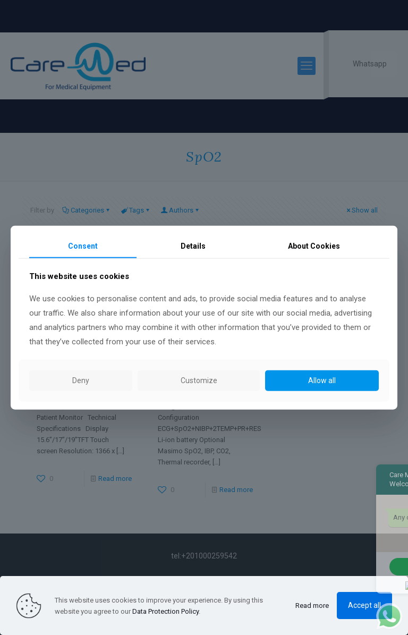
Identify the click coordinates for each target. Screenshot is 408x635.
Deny (80, 380)
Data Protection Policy (165, 611)
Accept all (364, 605)
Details (193, 245)
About (314, 245)
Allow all (322, 380)
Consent (83, 245)
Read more (312, 605)
